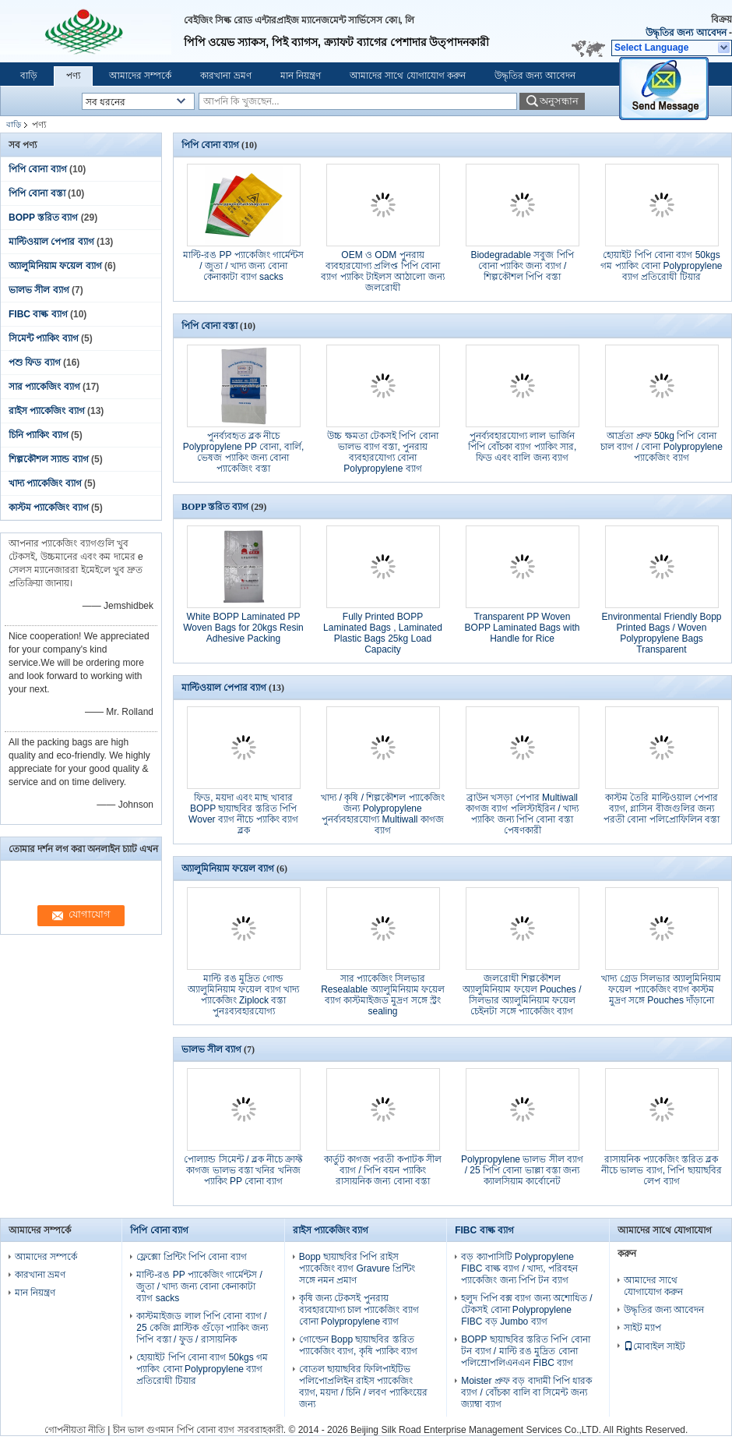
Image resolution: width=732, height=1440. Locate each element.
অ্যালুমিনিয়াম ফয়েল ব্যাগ (55, 265)
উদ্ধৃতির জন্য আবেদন (686, 32)
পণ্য (73, 75)
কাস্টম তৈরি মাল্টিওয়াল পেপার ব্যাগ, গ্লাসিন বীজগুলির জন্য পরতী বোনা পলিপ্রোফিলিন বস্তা (662, 808)
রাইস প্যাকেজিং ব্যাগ (47, 410)
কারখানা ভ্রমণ (225, 75)
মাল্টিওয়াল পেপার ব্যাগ (51, 241)
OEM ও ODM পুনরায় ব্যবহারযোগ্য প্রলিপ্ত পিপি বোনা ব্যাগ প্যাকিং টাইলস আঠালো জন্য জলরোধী (382, 271)
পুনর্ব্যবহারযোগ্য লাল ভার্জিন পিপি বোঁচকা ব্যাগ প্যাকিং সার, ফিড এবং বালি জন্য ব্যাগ (522, 446)
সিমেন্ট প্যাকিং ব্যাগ (44, 338)
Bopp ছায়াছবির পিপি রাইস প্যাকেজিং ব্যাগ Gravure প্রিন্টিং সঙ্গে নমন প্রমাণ (357, 1268)
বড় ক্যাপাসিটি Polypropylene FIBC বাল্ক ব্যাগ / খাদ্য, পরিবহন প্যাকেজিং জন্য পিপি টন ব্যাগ (519, 1268)
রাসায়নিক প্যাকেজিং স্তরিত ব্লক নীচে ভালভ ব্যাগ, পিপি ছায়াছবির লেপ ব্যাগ (661, 1170)
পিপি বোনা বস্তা (37, 193)
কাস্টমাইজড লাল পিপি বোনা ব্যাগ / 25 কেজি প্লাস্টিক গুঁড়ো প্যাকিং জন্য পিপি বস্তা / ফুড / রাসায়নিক (202, 1328)
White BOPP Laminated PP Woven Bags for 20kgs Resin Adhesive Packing (243, 627)
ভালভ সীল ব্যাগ (39, 290)
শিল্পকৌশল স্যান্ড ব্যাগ (49, 459)
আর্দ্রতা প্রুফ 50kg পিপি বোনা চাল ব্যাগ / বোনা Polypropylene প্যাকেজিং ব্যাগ (661, 446)
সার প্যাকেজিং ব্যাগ (44, 386)
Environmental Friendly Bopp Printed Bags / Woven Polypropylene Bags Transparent (661, 633)
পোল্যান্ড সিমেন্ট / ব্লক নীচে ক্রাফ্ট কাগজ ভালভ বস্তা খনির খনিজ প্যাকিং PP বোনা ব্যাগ (243, 1170)
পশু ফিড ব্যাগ (35, 362)
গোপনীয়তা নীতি (74, 1429)
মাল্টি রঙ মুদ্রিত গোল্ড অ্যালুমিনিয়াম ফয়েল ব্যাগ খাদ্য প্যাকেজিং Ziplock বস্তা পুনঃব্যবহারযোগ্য (243, 995)
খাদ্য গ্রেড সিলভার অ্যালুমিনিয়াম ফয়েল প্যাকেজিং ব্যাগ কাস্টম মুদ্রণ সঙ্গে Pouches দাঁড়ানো (661, 989)
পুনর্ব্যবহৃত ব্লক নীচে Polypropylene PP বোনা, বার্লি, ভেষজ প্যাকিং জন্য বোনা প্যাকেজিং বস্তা (243, 452)
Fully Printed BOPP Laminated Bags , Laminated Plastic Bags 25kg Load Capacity (382, 633)
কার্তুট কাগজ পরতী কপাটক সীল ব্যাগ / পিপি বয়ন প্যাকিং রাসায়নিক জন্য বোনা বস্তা (383, 1170)
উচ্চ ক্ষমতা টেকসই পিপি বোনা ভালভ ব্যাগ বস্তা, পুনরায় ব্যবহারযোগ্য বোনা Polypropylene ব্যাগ (382, 452)
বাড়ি (28, 75)
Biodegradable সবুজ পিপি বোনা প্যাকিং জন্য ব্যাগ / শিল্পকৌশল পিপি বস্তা (521, 265)
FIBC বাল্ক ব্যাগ (38, 314)
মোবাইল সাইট (654, 1346)
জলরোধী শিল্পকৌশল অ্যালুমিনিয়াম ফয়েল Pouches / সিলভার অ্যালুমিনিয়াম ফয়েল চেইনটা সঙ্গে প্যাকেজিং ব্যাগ (522, 995)
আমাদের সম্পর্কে (140, 75)
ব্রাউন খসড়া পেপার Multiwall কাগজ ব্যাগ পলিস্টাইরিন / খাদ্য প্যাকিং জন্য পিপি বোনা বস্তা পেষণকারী (522, 814)
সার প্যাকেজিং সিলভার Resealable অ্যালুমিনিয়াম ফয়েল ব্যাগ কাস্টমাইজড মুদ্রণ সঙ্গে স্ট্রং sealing (383, 995)
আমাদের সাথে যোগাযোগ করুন (408, 75)
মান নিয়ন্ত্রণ (300, 75)
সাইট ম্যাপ (642, 1327)
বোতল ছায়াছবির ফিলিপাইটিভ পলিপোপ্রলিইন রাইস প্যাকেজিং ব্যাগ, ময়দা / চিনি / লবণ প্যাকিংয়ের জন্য (363, 1387)
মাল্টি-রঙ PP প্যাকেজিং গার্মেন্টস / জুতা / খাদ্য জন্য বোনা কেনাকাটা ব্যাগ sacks (243, 265)
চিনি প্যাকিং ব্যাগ (39, 435)
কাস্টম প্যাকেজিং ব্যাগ (49, 507)
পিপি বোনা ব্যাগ (38, 169)
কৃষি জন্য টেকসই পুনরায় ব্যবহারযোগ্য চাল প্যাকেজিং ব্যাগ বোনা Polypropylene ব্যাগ (359, 1310)
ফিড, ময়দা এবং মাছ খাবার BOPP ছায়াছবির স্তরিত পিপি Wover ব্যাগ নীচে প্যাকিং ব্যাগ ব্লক (243, 814)
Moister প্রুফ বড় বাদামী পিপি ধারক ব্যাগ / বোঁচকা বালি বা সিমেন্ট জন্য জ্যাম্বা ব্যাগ (526, 1392)
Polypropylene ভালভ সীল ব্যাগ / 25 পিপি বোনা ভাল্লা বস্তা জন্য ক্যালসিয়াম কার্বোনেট (522, 1170)
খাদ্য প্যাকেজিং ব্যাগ (45, 483)
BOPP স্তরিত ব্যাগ (43, 217)
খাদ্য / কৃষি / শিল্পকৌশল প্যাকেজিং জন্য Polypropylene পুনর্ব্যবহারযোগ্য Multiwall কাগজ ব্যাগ (382, 814)
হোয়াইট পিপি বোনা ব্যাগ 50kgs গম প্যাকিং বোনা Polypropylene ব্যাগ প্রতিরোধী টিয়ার (661, 265)
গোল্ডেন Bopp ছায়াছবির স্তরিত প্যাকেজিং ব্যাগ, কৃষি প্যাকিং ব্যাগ (358, 1345)
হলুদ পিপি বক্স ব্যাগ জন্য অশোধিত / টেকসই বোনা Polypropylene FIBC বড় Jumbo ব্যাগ (526, 1310)
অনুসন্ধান (559, 101)
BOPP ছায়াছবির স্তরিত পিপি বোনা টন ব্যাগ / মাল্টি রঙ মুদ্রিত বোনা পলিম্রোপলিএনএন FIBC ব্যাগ (525, 1351)
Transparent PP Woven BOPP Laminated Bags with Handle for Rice (522, 627)
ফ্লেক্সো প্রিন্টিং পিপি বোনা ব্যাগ (191, 1256)
